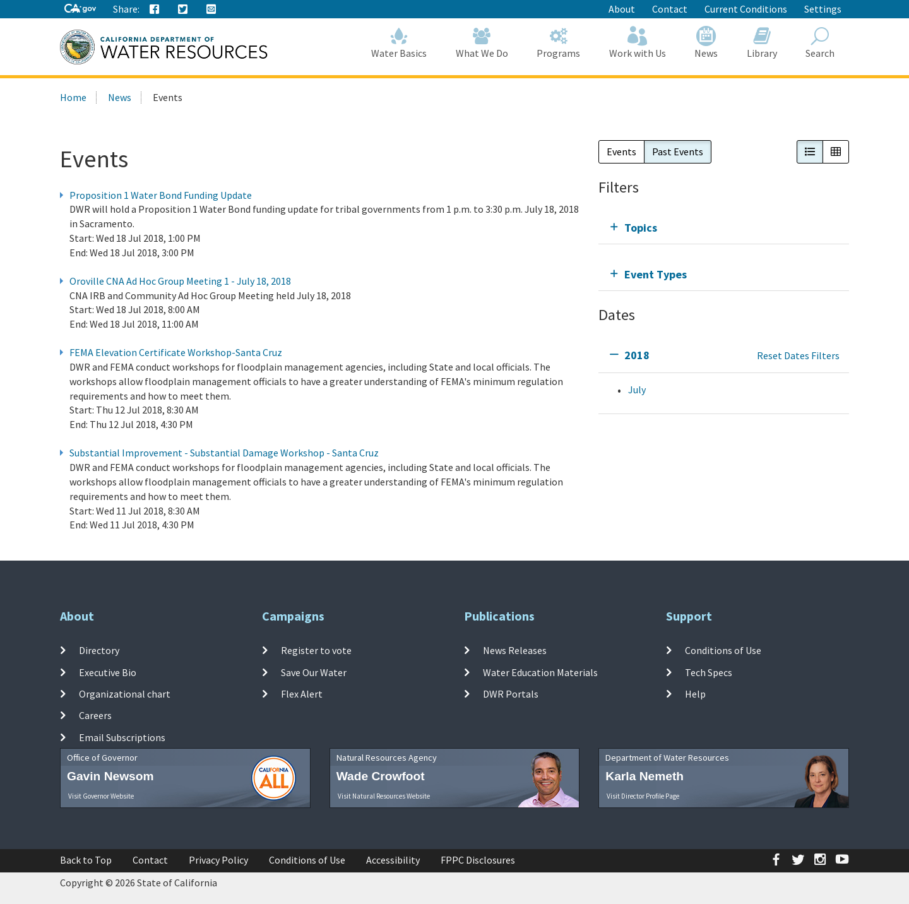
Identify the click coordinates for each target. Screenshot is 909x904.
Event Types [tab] (655, 274)
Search (821, 42)
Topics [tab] (640, 227)
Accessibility (393, 859)
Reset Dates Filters (798, 355)
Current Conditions (745, 9)
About (622, 9)
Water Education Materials (540, 672)
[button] (810, 152)
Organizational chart (124, 693)
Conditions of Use (723, 650)
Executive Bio (107, 672)
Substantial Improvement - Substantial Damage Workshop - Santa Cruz (224, 452)
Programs (559, 42)
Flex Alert (302, 693)
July (637, 389)
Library (762, 42)
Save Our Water (314, 672)
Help (695, 693)
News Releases (515, 650)
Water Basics (399, 42)
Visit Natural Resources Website (384, 796)
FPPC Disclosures (478, 859)
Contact (669, 9)
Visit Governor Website (101, 796)
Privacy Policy (218, 859)
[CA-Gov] (80, 9)
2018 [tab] (637, 355)
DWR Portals (510, 693)
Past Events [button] (677, 151)
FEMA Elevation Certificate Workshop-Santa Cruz (175, 352)
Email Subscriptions (122, 736)
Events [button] (621, 151)
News (706, 42)
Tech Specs (708, 672)
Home (73, 97)
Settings (822, 9)
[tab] (723, 227)
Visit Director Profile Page (643, 796)
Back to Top (86, 859)
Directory (99, 650)
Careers (95, 715)
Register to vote (316, 650)
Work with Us (637, 42)
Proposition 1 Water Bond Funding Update (160, 195)
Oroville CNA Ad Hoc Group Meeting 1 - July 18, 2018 (180, 281)
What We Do (482, 42)
